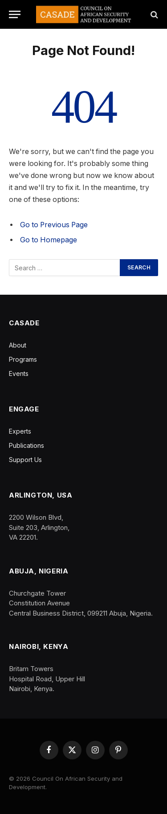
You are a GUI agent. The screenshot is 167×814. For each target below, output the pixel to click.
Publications (26, 445)
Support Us (25, 459)
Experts (20, 431)
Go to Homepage (48, 240)
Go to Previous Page (54, 225)
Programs (23, 359)
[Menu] (14, 14)
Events (19, 373)
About (17, 345)
